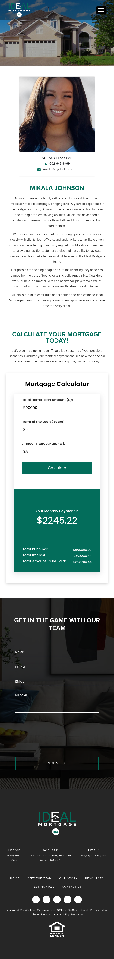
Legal (84, 910)
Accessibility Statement (68, 914)
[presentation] (43, 745)
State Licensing (42, 914)
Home (14, 878)
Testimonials (43, 887)
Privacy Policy (98, 910)
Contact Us (72, 887)
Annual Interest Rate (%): (43, 443)
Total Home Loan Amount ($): (47, 399)
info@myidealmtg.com (93, 852)
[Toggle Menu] (101, 10)
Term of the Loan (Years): (43, 421)
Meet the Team (39, 878)
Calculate (57, 467)
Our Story (68, 878)
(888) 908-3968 (14, 854)
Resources (94, 878)
